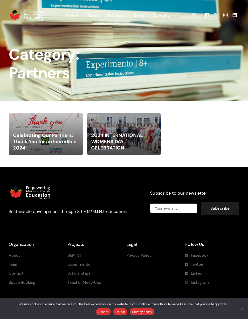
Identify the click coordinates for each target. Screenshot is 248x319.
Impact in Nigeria (126, 123)
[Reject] (242, 308)
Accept (103, 312)
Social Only (39, 127)
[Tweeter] (216, 14)
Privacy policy (142, 312)
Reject (120, 312)
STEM (98, 127)
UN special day (114, 127)
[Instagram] (225, 14)
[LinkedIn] (234, 14)
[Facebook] (207, 14)
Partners (22, 127)
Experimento (102, 123)
